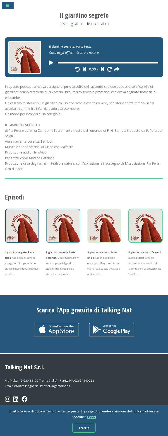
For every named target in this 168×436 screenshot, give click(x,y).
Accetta (84, 428)
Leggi (91, 416)
